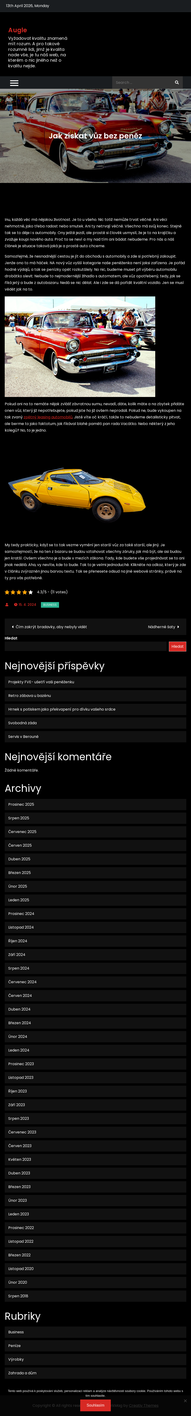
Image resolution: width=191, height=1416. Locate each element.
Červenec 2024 (22, 982)
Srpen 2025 (18, 818)
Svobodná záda (22, 723)
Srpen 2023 (18, 1118)
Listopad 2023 (20, 1077)
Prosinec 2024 (21, 913)
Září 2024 (16, 954)
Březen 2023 (19, 1186)
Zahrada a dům (22, 1373)
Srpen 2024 (18, 968)
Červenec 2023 (22, 1132)
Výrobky (16, 1359)
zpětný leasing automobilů (48, 417)
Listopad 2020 (21, 1268)
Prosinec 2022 (21, 1227)
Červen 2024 (20, 995)
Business (50, 605)
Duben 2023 (19, 1173)
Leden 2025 (18, 900)
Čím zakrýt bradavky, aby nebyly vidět (51, 627)
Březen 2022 (19, 1255)
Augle (17, 30)
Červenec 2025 (22, 831)
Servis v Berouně (23, 736)
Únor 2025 (17, 886)
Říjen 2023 (17, 1091)
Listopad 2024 (21, 927)
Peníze (14, 1345)
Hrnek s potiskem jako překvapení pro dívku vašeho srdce (61, 709)
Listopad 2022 (20, 1241)
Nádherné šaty (161, 627)
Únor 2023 (17, 1200)
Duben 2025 (19, 859)
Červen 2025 (20, 845)
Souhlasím (95, 1405)
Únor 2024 (17, 1036)
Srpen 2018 (18, 1296)
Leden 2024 (18, 1050)
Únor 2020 (17, 1282)
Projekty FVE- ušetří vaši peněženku (41, 682)
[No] (185, 1400)
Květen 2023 (19, 1159)
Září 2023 (16, 1105)
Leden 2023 (18, 1214)
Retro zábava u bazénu (29, 695)
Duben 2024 (19, 1009)
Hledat (11, 638)
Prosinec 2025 (21, 804)
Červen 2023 (20, 1146)
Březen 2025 (19, 872)
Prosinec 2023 (21, 1064)
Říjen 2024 (17, 941)
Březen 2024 (19, 1023)
